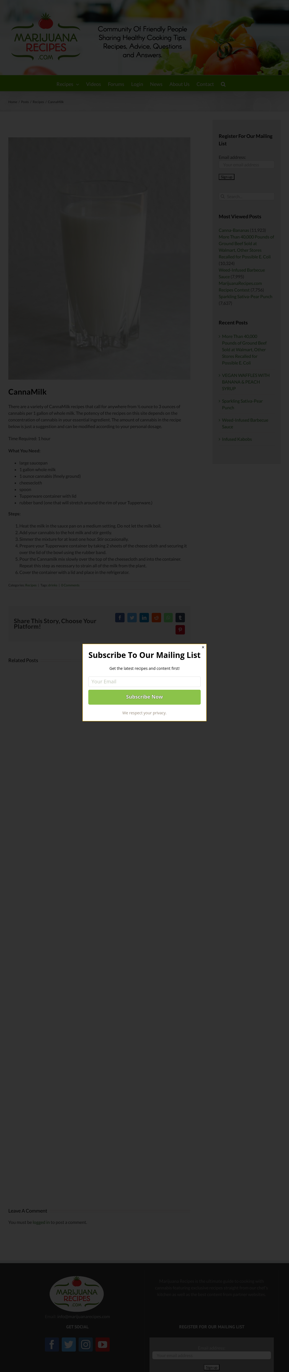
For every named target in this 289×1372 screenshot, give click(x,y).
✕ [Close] (203, 647)
